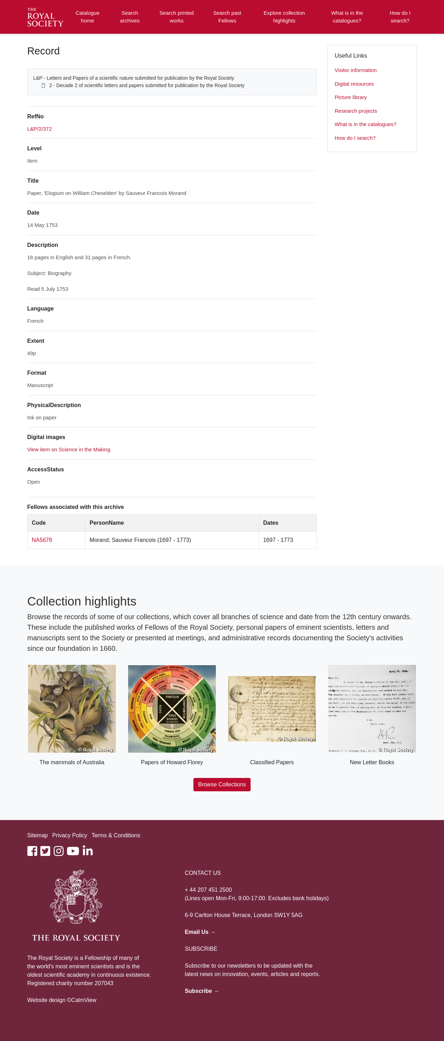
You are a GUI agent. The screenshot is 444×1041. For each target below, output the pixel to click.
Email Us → (200, 932)
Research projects (356, 111)
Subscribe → (202, 991)
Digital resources (354, 84)
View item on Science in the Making (69, 449)
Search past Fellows (227, 17)
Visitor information (356, 70)
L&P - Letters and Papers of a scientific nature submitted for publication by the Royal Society (133, 78)
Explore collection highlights (284, 17)
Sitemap (37, 835)
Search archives (130, 17)
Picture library (351, 97)
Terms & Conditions (116, 835)
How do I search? (400, 17)
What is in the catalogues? (347, 17)
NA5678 (42, 540)
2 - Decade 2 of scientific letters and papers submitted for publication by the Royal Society (146, 85)
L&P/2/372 (39, 129)
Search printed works (176, 17)
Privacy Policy (69, 835)
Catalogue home (87, 17)
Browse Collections (222, 784)
